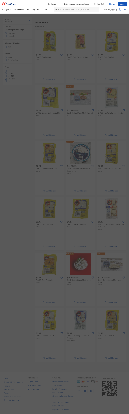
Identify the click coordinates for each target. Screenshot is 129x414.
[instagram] (91, 392)
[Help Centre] (99, 4)
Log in (122, 4)
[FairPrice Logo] (9, 4)
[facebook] (79, 392)
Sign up (112, 4)
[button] (116, 10)
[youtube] (85, 392)
